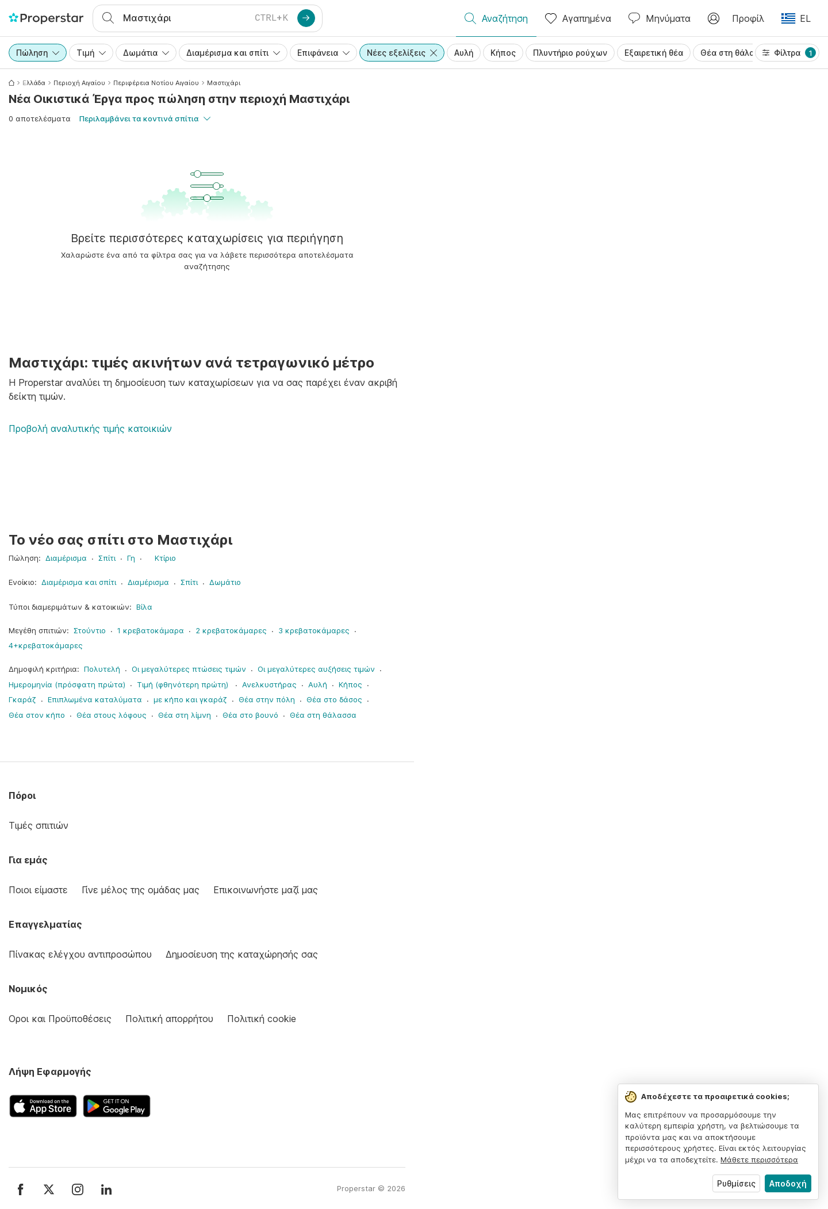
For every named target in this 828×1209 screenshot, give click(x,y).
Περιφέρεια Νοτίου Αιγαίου (156, 83)
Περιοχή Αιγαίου (79, 83)
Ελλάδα (33, 83)
